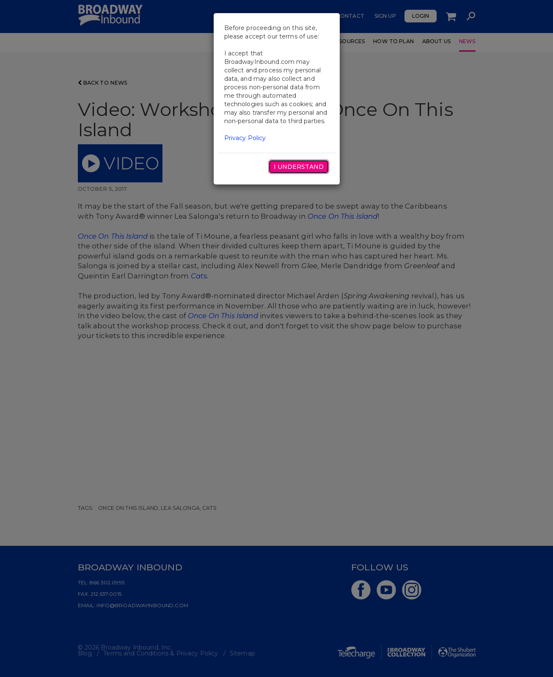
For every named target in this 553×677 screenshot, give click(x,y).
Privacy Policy (245, 138)
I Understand (299, 167)
